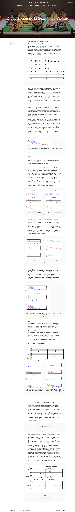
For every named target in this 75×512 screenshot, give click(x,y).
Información (63, 510)
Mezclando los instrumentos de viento (15, 42)
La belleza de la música (15, 46)
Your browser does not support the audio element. (45, 426)
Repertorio (19, 5)
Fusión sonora (12, 43)
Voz (48, 5)
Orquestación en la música (37, 2)
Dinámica (11, 44)
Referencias (58, 510)
